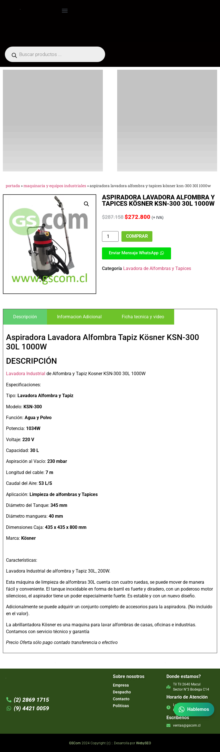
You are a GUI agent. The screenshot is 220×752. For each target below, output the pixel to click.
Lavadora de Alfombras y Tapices (157, 268)
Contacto (121, 699)
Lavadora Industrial (25, 373)
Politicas (121, 705)
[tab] (25, 317)
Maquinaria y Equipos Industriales (54, 185)
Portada (13, 185)
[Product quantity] (110, 236)
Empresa (121, 685)
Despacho (122, 692)
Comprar (137, 236)
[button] (65, 10)
